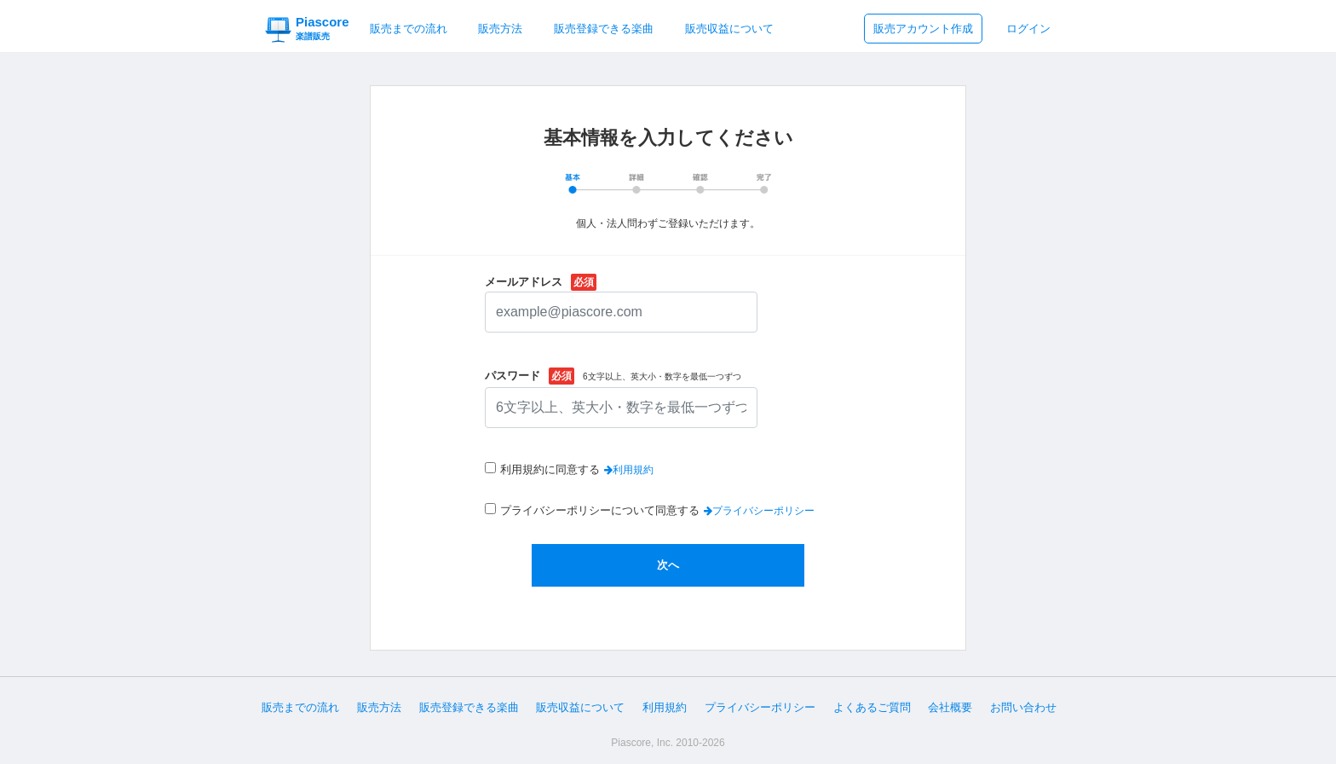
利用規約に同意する (550, 469)
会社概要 (950, 707)
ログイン (1028, 28)
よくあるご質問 (872, 707)
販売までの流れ (408, 28)
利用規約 (664, 707)
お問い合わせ (1023, 707)
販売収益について (729, 28)
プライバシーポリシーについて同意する (600, 510)
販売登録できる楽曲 (604, 28)
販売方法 (500, 28)
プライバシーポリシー (760, 707)
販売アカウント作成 (923, 28)
